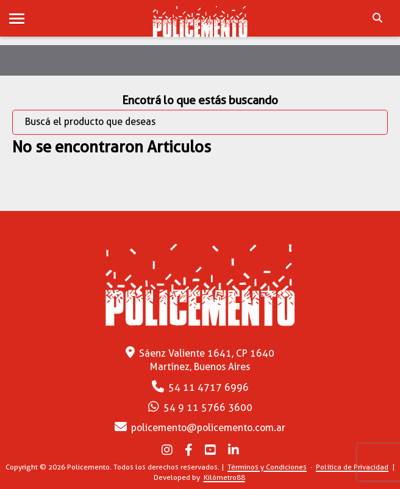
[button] (16, 19)
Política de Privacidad (352, 466)
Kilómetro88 (224, 477)
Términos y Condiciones (267, 466)
